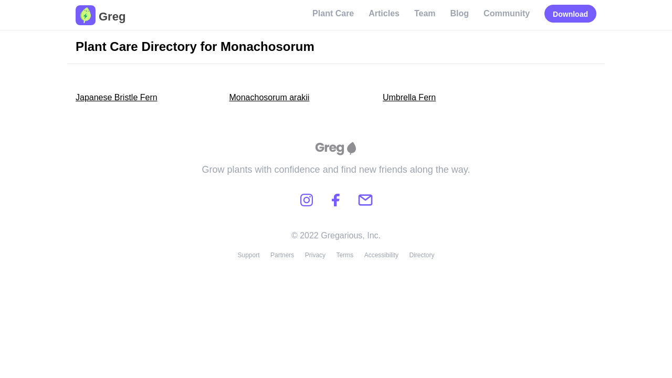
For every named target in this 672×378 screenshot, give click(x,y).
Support (248, 255)
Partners (282, 255)
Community (507, 13)
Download (570, 14)
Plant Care (333, 13)
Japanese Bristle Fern (117, 97)
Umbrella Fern (409, 97)
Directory (422, 255)
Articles (384, 13)
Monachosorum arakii (269, 97)
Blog (459, 13)
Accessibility (381, 255)
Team (425, 13)
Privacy (315, 255)
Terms (345, 255)
